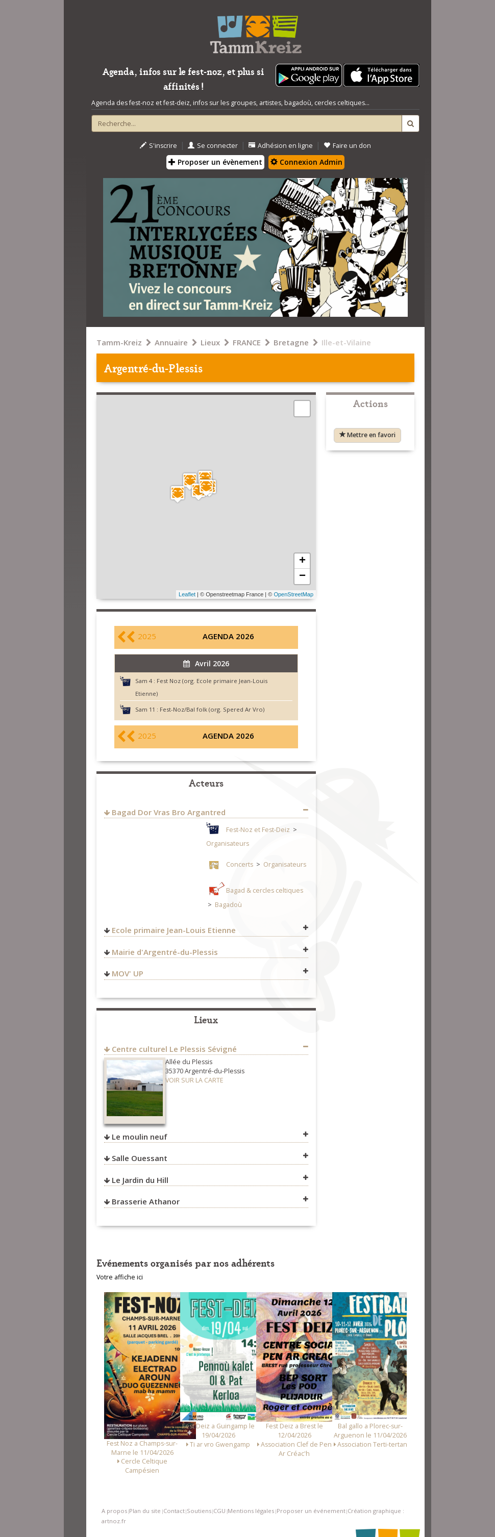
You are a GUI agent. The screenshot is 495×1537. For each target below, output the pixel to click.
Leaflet (187, 594)
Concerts (239, 864)
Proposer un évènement (215, 162)
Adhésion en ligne (281, 145)
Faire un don (347, 145)
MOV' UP (127, 973)
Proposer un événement (311, 1511)
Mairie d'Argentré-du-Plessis (165, 952)
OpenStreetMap (293, 594)
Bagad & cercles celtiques (264, 890)
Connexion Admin (306, 162)
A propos (114, 1511)
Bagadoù (228, 904)
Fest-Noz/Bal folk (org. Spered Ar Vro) (212, 709)
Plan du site (145, 1511)
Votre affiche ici (119, 1277)
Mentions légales (251, 1511)
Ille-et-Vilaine (346, 342)
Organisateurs (227, 843)
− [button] (302, 576)
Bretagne (291, 342)
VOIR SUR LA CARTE (194, 1080)
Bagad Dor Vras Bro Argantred (169, 812)
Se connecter (213, 145)
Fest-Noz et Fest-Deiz (258, 829)
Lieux (210, 342)
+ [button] (302, 561)
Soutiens (199, 1511)
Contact (174, 1511)
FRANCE (247, 342)
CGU (219, 1511)
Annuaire (171, 342)
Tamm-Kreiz (119, 342)
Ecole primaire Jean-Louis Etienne (174, 930)
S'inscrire (158, 145)
